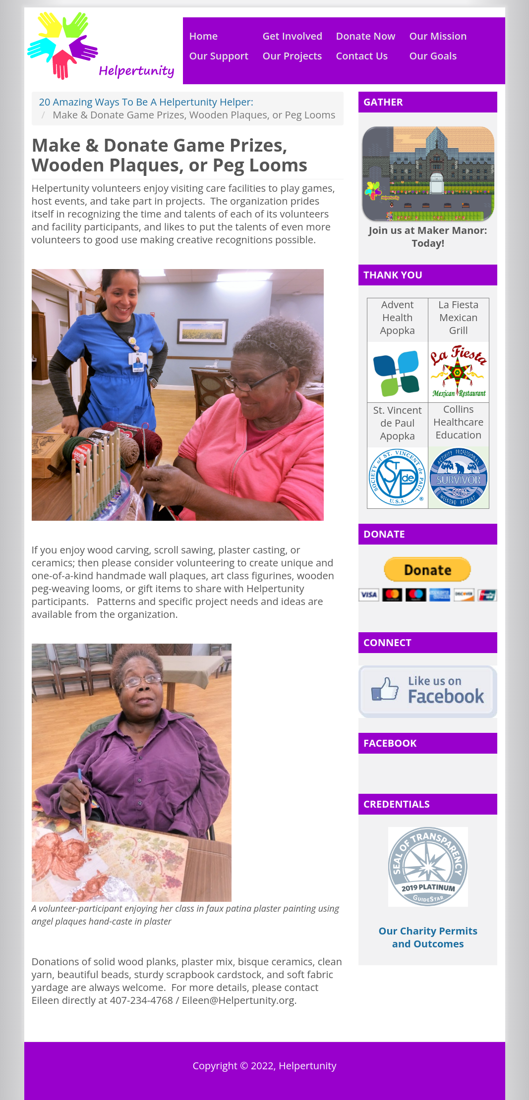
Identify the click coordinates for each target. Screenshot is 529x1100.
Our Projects (292, 55)
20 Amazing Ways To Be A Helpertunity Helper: (146, 102)
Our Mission (438, 36)
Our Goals (433, 55)
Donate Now (366, 36)
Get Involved (293, 36)
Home (203, 36)
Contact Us (362, 55)
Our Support (219, 55)
